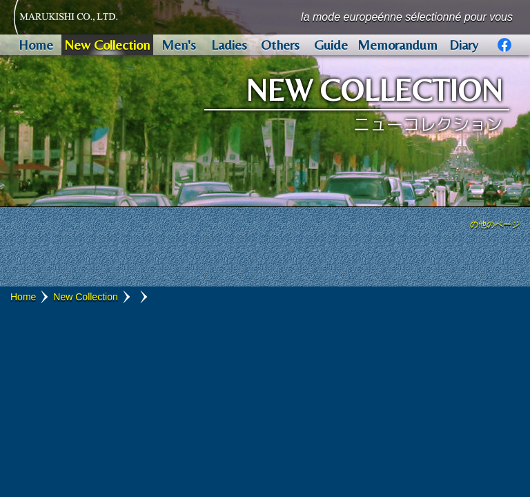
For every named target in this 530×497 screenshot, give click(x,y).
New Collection (85, 296)
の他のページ (495, 224)
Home (23, 296)
